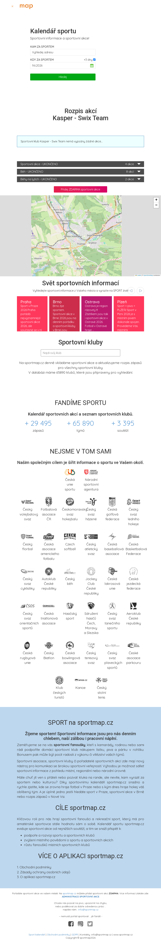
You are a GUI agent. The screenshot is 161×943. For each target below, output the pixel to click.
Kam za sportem (42, 46)
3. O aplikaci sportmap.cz (36, 877)
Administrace (147, 5)
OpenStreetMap (148, 275)
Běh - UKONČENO (80, 172)
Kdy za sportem (42, 59)
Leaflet (138, 275)
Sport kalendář (37, 934)
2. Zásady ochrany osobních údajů (43, 872)
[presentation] (131, 290)
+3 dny (88, 59)
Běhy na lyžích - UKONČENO (80, 179)
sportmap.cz (69, 893)
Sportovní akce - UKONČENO (80, 164)
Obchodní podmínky (58, 934)
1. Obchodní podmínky (34, 867)
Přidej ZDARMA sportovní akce (80, 189)
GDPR (75, 934)
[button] (156, 200)
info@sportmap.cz (88, 909)
